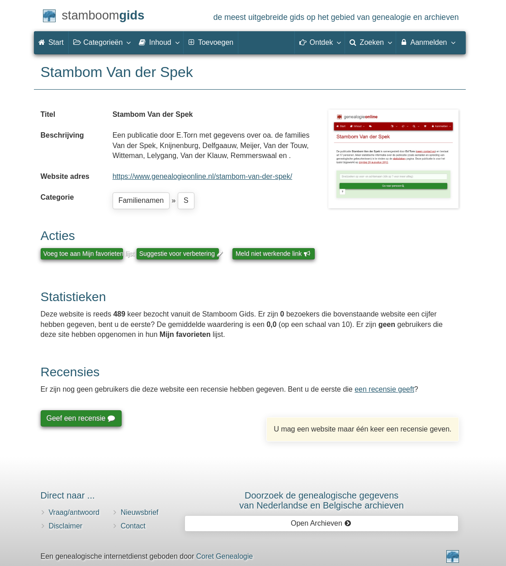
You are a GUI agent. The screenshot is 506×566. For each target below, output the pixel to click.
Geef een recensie (80, 418)
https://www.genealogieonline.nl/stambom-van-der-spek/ (203, 176)
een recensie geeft (384, 389)
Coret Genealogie (224, 556)
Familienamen (141, 200)
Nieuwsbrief (140, 512)
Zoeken (370, 42)
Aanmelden (427, 42)
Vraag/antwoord (74, 512)
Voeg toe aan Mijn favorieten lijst (83, 253)
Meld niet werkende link (273, 253)
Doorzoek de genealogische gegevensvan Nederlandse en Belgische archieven (321, 500)
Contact (133, 526)
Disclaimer (66, 526)
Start (51, 42)
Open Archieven (321, 523)
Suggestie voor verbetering (179, 253)
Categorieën (101, 42)
